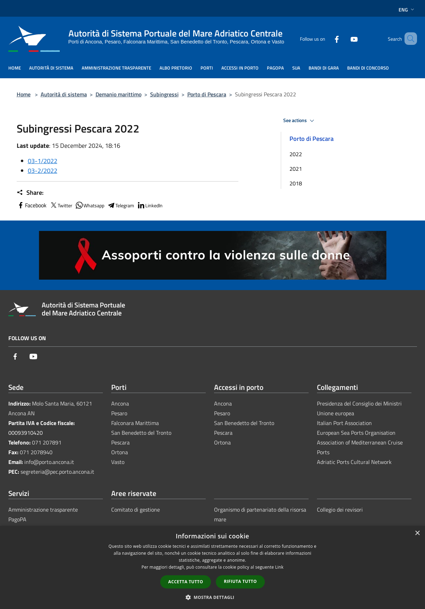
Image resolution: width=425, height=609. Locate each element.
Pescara (120, 442)
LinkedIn (150, 205)
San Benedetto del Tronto (141, 432)
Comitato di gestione (135, 509)
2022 (295, 154)
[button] (213, 597)
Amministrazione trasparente (43, 509)
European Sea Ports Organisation (356, 432)
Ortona (119, 452)
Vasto (117, 462)
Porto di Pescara (206, 94)
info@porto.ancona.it (49, 462)
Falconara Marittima (135, 423)
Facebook (32, 205)
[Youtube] (344, 38)
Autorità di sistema (64, 94)
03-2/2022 (42, 170)
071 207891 (47, 442)
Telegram (120, 205)
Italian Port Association (344, 423)
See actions (299, 121)
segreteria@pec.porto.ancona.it (57, 471)
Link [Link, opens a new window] (279, 567)
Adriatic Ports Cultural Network (354, 462)
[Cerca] (408, 38)
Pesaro (119, 413)
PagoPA (17, 519)
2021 (295, 169)
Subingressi (164, 94)
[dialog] (212, 567)
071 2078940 (36, 452)
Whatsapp (89, 205)
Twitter (60, 205)
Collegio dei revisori (340, 509)
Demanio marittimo (118, 94)
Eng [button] (407, 9)
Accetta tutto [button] (185, 582)
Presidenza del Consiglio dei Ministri (359, 403)
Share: (30, 193)
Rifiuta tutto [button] (240, 581)
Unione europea (335, 413)
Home (24, 94)
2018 (295, 183)
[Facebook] (327, 38)
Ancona (120, 403)
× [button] (417, 533)
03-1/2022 (42, 161)
